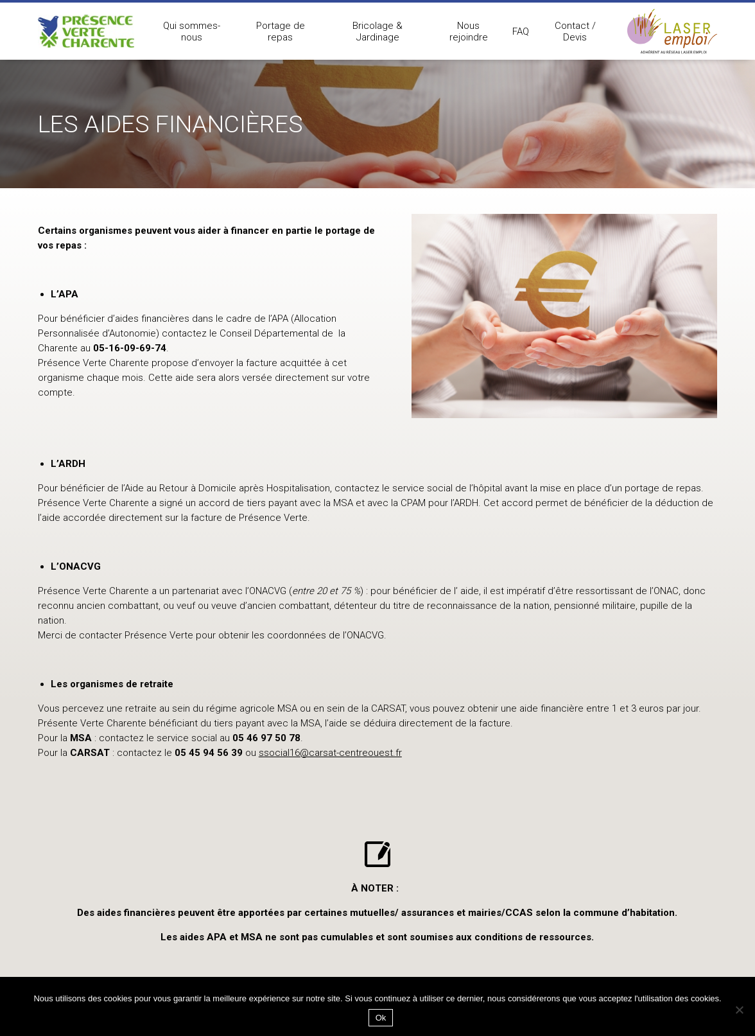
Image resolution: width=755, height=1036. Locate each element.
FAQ (520, 31)
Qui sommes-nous (191, 31)
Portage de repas (280, 31)
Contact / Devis (575, 31)
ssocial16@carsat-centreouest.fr (330, 753)
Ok (381, 1018)
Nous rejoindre (468, 31)
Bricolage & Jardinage (377, 31)
